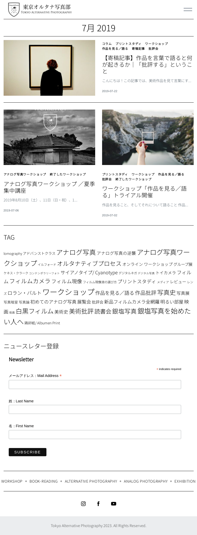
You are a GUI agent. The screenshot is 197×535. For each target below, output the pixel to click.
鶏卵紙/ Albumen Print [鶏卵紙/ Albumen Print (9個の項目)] (42, 322)
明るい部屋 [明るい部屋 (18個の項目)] (171, 301)
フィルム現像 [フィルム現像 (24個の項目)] (66, 281)
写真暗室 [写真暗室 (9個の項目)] (11, 302)
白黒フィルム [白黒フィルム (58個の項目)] (35, 310)
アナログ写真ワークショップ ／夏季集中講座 (49, 187)
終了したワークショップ (68, 174)
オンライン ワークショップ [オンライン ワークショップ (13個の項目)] (147, 264)
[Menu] (188, 9)
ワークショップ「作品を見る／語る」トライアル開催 (144, 191)
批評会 (153, 48)
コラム (107, 43)
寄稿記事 (138, 48)
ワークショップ (156, 43)
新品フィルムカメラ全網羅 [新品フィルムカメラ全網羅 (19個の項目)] (132, 301)
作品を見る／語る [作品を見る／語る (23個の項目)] (114, 292)
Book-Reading (43, 481)
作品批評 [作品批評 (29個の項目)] (145, 292)
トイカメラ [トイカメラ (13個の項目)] (165, 272)
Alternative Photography (91, 481)
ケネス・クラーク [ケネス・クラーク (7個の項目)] (16, 273)
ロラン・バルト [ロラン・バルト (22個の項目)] (24, 292)
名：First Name (21, 426)
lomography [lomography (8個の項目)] (13, 253)
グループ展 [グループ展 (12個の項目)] (182, 264)
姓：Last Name (21, 401)
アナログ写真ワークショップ (25, 174)
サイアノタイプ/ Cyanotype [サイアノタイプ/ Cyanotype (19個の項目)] (89, 272)
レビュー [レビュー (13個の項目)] (178, 281)
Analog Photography (146, 481)
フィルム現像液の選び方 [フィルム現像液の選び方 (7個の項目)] (100, 282)
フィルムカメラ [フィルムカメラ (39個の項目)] (30, 281)
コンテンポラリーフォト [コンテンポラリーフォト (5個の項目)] (44, 273)
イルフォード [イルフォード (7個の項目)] (47, 264)
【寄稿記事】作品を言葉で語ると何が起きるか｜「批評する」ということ (147, 64)
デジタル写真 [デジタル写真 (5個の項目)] (146, 273)
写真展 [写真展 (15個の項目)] (183, 293)
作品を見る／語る (115, 48)
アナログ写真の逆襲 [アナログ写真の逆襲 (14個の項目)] (116, 253)
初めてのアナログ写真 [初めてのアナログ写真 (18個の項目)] (53, 301)
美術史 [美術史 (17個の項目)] (61, 311)
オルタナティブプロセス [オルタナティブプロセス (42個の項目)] (89, 263)
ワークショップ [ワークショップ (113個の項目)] (68, 291)
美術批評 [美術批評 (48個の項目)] (81, 310)
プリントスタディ (128, 43)
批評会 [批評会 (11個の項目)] (97, 302)
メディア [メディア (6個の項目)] (163, 282)
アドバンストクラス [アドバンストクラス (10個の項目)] (39, 253)
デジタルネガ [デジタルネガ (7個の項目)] (128, 273)
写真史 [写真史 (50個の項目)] (166, 292)
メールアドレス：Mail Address (35, 376)
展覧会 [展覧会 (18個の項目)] (84, 301)
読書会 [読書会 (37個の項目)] (102, 311)
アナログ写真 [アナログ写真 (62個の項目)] (76, 252)
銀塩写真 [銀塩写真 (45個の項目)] (124, 311)
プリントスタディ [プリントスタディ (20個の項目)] (136, 281)
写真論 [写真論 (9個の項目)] (24, 302)
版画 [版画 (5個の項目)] (12, 312)
